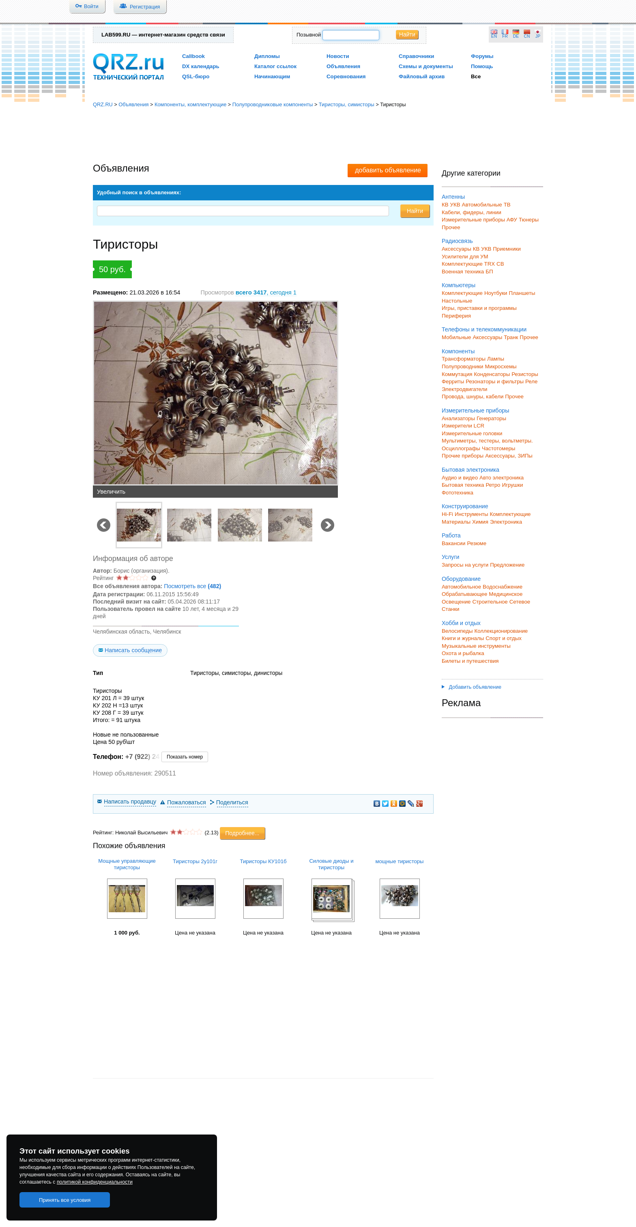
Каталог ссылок (275, 66)
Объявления (343, 66)
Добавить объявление (471, 687)
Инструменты (471, 514)
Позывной (309, 35)
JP (537, 36)
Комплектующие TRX (468, 264)
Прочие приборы (462, 456)
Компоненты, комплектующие (190, 104)
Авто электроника (501, 478)
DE (516, 36)
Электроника (506, 522)
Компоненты (458, 351)
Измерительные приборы (475, 410)
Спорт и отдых (504, 638)
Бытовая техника (463, 485)
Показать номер (185, 757)
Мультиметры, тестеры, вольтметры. (487, 441)
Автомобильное (461, 587)
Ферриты (453, 381)
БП (489, 272)
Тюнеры (529, 220)
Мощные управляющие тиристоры (127, 864)
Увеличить (111, 491)
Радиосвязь (457, 241)
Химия (480, 522)
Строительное (489, 602)
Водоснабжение (502, 587)
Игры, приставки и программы (479, 308)
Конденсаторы (492, 374)
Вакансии (453, 543)
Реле (531, 381)
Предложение (507, 565)
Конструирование (465, 506)
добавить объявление (388, 170)
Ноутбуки (495, 293)
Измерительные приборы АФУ (479, 220)
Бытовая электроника (470, 469)
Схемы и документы (426, 66)
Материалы (456, 522)
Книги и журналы (463, 638)
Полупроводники (462, 366)
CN (527, 36)
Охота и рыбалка (463, 653)
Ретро (493, 485)
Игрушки (512, 485)
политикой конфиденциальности (95, 1182)
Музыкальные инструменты (476, 646)
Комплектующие (462, 293)
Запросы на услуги (465, 565)
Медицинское (505, 594)
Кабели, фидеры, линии (471, 212)
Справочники (416, 56)
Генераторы (491, 418)
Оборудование (461, 579)
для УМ (479, 257)
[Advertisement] (318, 136)
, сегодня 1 (266, 292)
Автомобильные (482, 205)
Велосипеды (457, 631)
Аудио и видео (460, 478)
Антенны (453, 196)
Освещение (456, 602)
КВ (445, 205)
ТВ (507, 205)
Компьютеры (458, 285)
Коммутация (457, 374)
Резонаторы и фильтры (495, 381)
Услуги (450, 557)
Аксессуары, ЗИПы (509, 456)
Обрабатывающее (464, 594)
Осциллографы (461, 448)
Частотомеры (498, 448)
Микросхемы (501, 366)
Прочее (451, 227)
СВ (500, 264)
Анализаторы (458, 418)
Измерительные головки (472, 433)
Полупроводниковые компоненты (272, 104)
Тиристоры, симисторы (346, 104)
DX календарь (200, 66)
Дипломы (267, 56)
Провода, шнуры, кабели (472, 396)
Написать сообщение (133, 650)
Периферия (456, 316)
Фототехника (457, 493)
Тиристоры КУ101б (263, 861)
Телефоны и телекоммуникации (484, 329)
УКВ (455, 205)
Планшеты (522, 293)
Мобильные (456, 337)
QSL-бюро (195, 76)
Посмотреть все (192, 586)
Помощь (482, 66)
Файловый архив (422, 76)
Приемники (507, 249)
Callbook (193, 56)
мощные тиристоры (399, 861)
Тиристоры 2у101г (195, 861)
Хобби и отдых (461, 623)
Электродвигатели (464, 389)
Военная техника (463, 272)
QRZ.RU (103, 104)
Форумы (482, 56)
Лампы (495, 359)
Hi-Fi (447, 514)
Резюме (476, 543)
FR (505, 36)
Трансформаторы (464, 359)
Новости (338, 56)
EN (494, 36)
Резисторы (524, 374)
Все (476, 76)
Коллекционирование (501, 631)
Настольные (457, 301)
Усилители (455, 257)
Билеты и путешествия (470, 661)
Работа (451, 535)
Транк (511, 337)
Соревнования (346, 76)
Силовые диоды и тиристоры (331, 864)
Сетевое (519, 602)
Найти (407, 34)
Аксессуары (456, 249)
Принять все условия (65, 1200)
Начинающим (272, 76)
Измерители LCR (463, 426)
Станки (450, 609)
